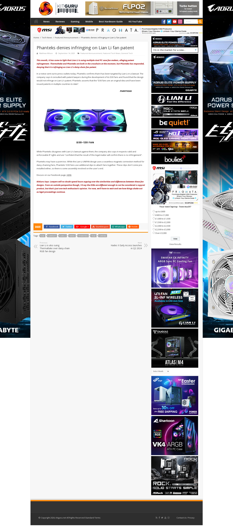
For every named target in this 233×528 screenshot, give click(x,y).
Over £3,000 (160, 233)
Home (36, 21)
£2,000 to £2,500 (162, 225)
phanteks (83, 236)
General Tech (127, 53)
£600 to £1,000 (162, 215)
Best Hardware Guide (111, 21)
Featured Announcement (66, 37)
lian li (63, 236)
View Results (175, 244)
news (72, 236)
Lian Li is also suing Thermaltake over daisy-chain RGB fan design (56, 247)
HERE (69, 175)
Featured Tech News (111, 53)
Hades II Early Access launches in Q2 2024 (126, 245)
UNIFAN (103, 236)
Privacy (191, 517)
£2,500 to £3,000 (162, 229)
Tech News (47, 37)
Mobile (89, 21)
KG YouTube (135, 21)
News (46, 21)
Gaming (75, 21)
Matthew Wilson (46, 53)
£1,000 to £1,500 (162, 218)
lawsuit (52, 236)
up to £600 (160, 211)
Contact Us (182, 517)
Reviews (60, 21)
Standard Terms (92, 517)
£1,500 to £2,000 (162, 222)
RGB (93, 236)
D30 (42, 236)
